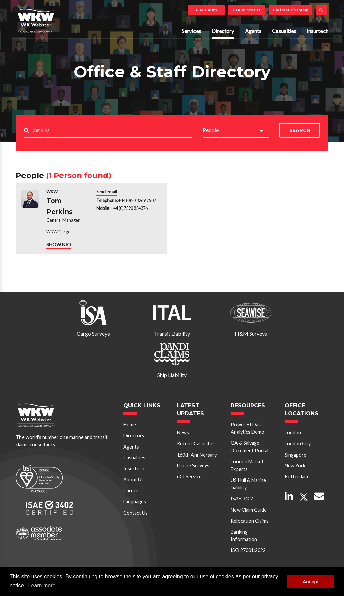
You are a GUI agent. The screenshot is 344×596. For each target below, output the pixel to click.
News (183, 432)
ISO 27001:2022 (248, 550)
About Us (133, 479)
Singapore (295, 455)
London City (298, 443)
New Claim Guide (249, 510)
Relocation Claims (250, 521)
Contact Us (135, 513)
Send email (106, 191)
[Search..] (112, 130)
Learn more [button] (42, 585)
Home (129, 424)
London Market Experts (247, 465)
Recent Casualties (196, 443)
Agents (253, 30)
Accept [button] (311, 581)
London (293, 432)
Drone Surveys (193, 465)
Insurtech (317, 30)
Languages (134, 501)
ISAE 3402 (242, 498)
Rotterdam (296, 476)
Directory (223, 30)
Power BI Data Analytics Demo (247, 428)
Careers (132, 490)
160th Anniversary (197, 455)
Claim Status (246, 10)
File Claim (206, 10)
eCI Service (189, 476)
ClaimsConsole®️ (290, 10)
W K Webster (36, 20)
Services (191, 30)
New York (295, 465)
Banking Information (244, 535)
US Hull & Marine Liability (248, 483)
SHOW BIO (58, 244)
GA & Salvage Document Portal (249, 446)
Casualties (284, 30)
